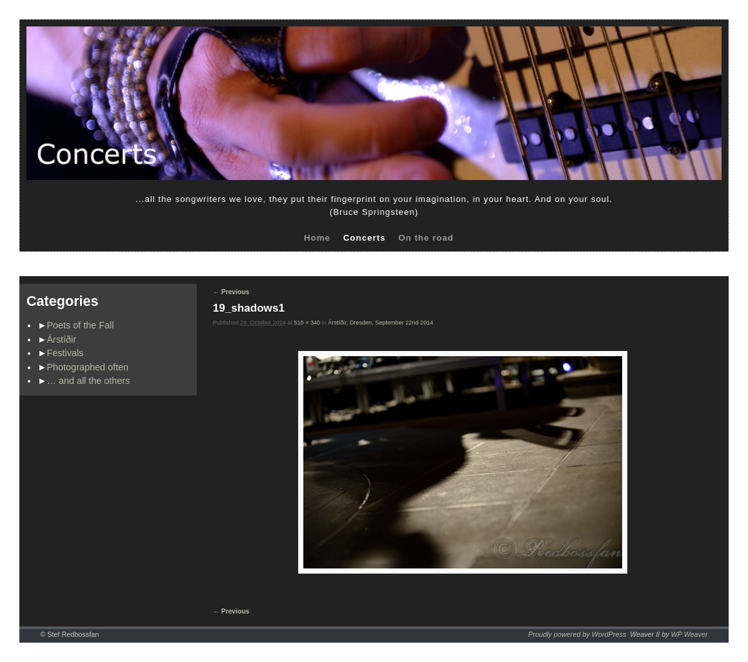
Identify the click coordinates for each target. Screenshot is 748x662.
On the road (426, 238)
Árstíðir (62, 339)
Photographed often (87, 367)
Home (317, 238)
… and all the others (88, 381)
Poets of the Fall (80, 325)
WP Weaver (689, 634)
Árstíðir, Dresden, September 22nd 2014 (380, 322)
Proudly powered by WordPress (577, 634)
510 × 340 (307, 322)
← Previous (231, 292)
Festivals (65, 353)
